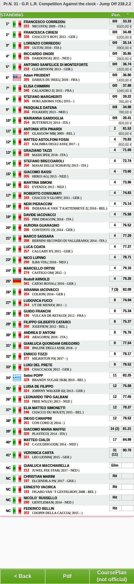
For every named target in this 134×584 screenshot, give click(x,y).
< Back (22, 576)
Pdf (67, 576)
